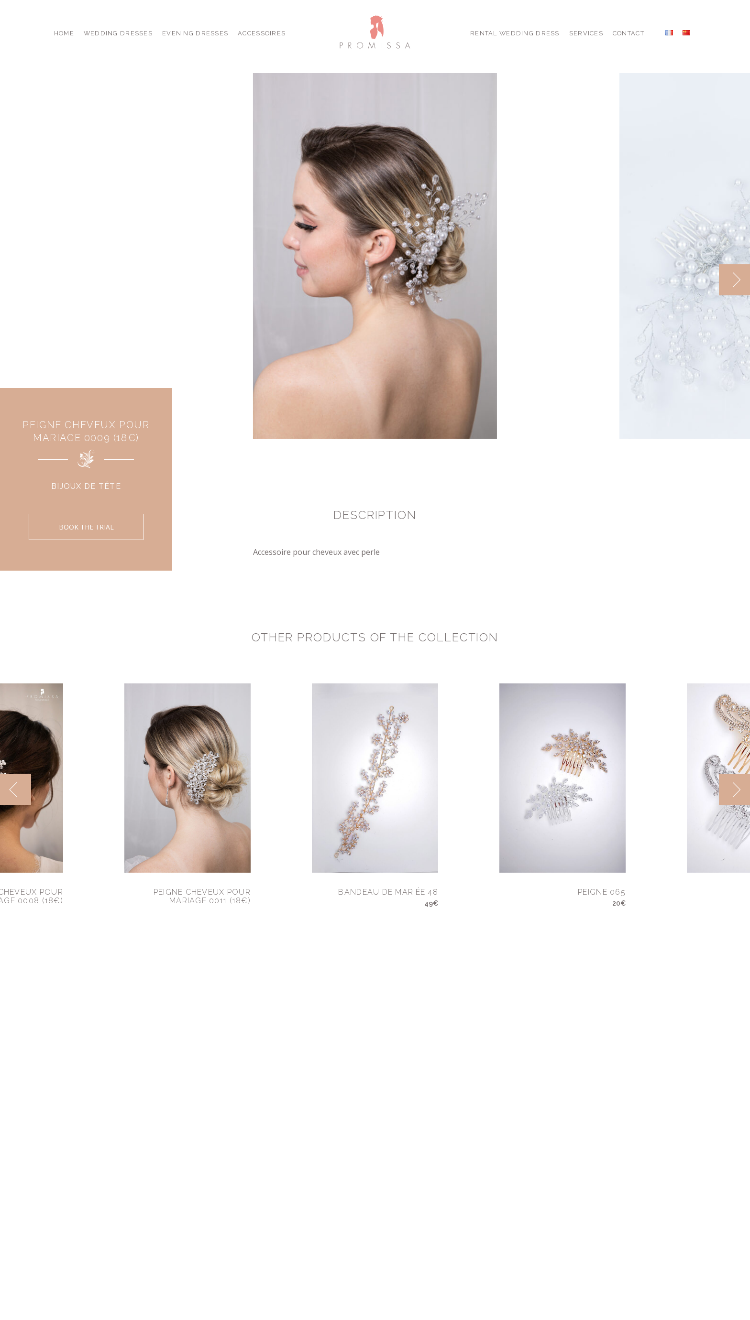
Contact (628, 33)
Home (64, 33)
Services (586, 33)
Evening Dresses (195, 33)
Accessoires (262, 33)
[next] (734, 279)
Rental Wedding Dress (515, 33)
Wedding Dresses (118, 33)
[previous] (15, 789)
